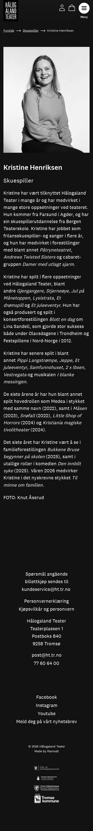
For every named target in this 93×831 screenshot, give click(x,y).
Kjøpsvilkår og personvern (46, 609)
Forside (8, 30)
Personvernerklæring (46, 601)
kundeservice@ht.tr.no (46, 589)
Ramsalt (53, 751)
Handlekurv (72, 8)
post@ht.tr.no (47, 655)
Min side (62, 8)
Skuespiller (31, 30)
